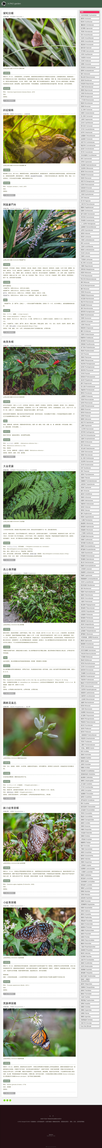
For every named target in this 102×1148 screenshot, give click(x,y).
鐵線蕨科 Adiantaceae (87, 523)
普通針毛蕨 (33, 553)
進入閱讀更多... (10, 100)
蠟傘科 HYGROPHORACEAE (89, 683)
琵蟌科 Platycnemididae (87, 940)
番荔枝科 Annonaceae (87, 44)
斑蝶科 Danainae (85, 826)
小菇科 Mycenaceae (86, 709)
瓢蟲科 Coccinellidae (87, 816)
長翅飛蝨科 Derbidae (87, 1019)
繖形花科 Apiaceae (86, 47)
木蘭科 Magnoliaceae (87, 266)
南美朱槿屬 (27, 345)
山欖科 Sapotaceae (86, 425)
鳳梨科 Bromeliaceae (87, 103)
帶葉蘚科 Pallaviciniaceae (88, 722)
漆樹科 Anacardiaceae (87, 41)
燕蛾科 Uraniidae (85, 1006)
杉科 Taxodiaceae (86, 468)
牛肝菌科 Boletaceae (87, 657)
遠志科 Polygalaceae (17, 706)
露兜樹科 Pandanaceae (87, 341)
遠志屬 (28, 706)
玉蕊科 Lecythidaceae (87, 246)
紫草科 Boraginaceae (87, 96)
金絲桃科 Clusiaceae (87, 139)
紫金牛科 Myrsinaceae (87, 302)
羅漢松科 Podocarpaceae (88, 376)
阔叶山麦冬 (13, 326)
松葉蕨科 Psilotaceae (87, 614)
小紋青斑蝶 (9, 902)
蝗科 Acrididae (85, 751)
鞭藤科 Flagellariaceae (87, 207)
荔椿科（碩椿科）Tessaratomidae (86, 980)
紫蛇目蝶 (8, 13)
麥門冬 (5, 293)
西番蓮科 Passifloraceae (88, 344)
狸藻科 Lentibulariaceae (87, 249)
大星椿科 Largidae (86, 865)
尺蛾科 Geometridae (86, 849)
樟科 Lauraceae (85, 243)
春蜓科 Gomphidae (86, 852)
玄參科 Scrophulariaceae (88, 438)
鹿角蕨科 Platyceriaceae (88, 608)
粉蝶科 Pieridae (85, 937)
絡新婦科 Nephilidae (86, 898)
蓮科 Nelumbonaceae (87, 308)
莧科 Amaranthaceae (87, 34)
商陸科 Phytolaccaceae (87, 350)
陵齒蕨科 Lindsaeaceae (87, 572)
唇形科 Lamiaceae (86, 236)
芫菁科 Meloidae (85, 894)
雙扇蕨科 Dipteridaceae (87, 559)
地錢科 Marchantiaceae (87, 702)
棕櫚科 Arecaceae (86, 64)
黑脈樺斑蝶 (9, 1003)
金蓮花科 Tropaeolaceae (88, 484)
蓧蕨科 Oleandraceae (87, 595)
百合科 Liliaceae (15, 208)
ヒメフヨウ (10, 443)
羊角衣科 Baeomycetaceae (88, 653)
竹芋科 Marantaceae (86, 275)
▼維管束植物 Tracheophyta (89, 15)
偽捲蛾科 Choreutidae (87, 793)
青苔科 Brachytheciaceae (88, 663)
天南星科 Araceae (86, 57)
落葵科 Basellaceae (86, 80)
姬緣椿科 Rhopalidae (87, 950)
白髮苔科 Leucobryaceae (88, 696)
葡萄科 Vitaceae (85, 510)
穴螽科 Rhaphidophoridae (88, 946)
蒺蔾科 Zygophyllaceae (87, 516)
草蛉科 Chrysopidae (86, 813)
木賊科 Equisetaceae (87, 552)
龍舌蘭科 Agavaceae (87, 28)
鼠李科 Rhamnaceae (87, 402)
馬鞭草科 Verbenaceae (87, 503)
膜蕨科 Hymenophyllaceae (88, 565)
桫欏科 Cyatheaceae (86, 539)
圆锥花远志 (10, 792)
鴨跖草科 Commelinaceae (88, 145)
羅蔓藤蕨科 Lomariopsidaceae (89, 578)
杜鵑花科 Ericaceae (86, 188)
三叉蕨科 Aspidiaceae (87, 533)
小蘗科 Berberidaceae (87, 87)
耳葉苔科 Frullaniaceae (87, 679)
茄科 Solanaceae (85, 445)
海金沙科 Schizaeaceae (87, 627)
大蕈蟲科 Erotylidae (86, 839)
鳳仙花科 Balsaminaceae (88, 77)
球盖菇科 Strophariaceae (88, 738)
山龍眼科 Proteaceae (87, 396)
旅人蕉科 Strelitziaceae (87, 458)
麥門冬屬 (26, 208)
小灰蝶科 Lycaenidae (87, 871)
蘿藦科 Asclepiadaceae (87, 70)
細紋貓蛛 (33, 176)
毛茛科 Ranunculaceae (87, 399)
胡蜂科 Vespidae (85, 1003)
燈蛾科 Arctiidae (85, 767)
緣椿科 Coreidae (85, 823)
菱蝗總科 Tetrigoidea (86, 972)
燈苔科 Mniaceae (85, 705)
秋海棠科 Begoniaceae (87, 83)
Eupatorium (32, 573)
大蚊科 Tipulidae (85, 997)
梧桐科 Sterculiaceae (87, 455)
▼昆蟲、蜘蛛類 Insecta (87, 748)
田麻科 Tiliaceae (85, 477)
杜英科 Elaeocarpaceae (87, 184)
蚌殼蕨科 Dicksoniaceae (88, 556)
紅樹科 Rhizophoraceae (87, 406)
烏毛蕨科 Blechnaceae (87, 536)
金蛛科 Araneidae (86, 764)
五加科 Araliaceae (86, 60)
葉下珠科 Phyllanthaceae (88, 347)
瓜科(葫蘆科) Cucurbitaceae (89, 155)
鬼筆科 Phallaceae (86, 728)
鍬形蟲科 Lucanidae (86, 885)
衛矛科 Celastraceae (86, 132)
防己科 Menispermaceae (88, 285)
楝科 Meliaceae (85, 282)
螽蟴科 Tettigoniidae (86, 984)
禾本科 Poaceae (85, 373)
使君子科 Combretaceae (88, 142)
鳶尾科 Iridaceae (85, 233)
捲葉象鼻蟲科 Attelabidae (88, 774)
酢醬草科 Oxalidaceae (87, 337)
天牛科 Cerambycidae (87, 787)
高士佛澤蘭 (9, 569)
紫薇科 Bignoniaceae (87, 90)
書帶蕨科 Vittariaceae (87, 634)
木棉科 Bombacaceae (87, 93)
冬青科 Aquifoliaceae (87, 54)
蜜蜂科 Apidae (85, 761)
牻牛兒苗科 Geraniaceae (88, 214)
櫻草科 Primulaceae (86, 393)
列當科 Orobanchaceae (87, 334)
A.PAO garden (14, 3)
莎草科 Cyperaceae (86, 161)
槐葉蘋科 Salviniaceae (87, 621)
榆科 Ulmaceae (85, 490)
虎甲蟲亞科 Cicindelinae (87, 800)
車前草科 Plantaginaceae (88, 363)
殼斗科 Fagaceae (86, 201)
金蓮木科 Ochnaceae (87, 321)
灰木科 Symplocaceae (87, 464)
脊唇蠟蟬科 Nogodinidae (88, 904)
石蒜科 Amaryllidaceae (87, 38)
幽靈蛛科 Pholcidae (86, 927)
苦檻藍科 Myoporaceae (87, 295)
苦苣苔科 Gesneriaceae (87, 217)
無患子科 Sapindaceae (87, 422)
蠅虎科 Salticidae (85, 953)
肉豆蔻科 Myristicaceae (87, 298)
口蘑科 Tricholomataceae (88, 744)
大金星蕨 (8, 466)
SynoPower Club (51, 1135)
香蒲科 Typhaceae (86, 487)
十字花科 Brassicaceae (87, 100)
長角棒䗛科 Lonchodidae (88, 881)
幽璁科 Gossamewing (87, 855)
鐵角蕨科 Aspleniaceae (87, 526)
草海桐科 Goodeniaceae (88, 220)
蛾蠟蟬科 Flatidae (86, 842)
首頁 (82, 12)
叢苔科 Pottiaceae (86, 731)
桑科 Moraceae (85, 288)
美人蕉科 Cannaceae (87, 116)
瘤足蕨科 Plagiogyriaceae (88, 604)
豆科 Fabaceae (85, 197)
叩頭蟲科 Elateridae (86, 832)
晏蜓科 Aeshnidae (86, 754)
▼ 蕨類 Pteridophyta (86, 520)
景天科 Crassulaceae (87, 152)
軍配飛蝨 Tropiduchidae (87, 1000)
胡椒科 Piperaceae (86, 357)
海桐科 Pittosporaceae (87, 360)
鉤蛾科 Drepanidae (86, 829)
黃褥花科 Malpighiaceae (87, 269)
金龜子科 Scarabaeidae (87, 959)
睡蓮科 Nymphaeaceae (87, 315)
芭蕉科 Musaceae (86, 292)
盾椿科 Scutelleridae (86, 963)
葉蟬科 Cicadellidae (86, 797)
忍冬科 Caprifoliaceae (87, 122)
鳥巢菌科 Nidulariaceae (87, 712)
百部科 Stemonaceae (87, 451)
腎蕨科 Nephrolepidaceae (88, 591)
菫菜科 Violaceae (85, 507)
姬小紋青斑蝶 (11, 807)
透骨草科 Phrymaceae (87, 370)
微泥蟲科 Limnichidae (87, 878)
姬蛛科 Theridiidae (86, 990)
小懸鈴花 (21, 450)
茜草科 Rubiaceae (86, 412)
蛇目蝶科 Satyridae (16, 16)
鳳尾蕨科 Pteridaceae (87, 617)
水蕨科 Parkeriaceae (86, 601)
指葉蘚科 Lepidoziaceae (87, 692)
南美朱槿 (8, 341)
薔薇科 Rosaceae (86, 409)
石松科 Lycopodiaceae (87, 582)
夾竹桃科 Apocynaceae (87, 51)
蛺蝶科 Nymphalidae (16, 811)
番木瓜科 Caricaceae (87, 126)
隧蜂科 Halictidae (86, 858)
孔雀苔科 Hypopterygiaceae (88, 689)
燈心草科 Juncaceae (86, 262)
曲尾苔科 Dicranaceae (87, 670)
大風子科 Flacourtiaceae (88, 204)
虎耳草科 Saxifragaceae (87, 432)
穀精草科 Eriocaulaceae (87, 191)
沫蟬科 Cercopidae (86, 790)
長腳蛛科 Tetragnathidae (88, 987)
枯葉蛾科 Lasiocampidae (88, 868)
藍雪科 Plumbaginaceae (87, 367)
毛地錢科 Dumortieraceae (88, 673)
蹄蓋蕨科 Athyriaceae (87, 530)
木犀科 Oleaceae (85, 324)
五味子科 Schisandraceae (88, 435)
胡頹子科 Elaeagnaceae (87, 181)
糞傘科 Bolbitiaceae (86, 660)
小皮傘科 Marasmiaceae (88, 699)
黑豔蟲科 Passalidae (86, 920)
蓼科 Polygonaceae (86, 383)
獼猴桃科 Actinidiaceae (87, 25)
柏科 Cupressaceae (86, 158)
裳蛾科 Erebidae (85, 836)
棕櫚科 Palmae (85, 1013)
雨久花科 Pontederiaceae (88, 386)
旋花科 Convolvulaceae (87, 148)
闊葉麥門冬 (9, 204)
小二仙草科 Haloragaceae (88, 223)
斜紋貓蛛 (8, 110)
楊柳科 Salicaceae (86, 419)
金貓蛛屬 (27, 114)
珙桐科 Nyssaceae (86, 318)
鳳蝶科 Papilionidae (86, 917)
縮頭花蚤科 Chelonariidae (88, 806)
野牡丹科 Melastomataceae (88, 279)
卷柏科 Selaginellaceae (87, 624)
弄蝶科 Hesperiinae (86, 862)
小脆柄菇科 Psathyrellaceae (89, 735)
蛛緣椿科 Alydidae (86, 758)
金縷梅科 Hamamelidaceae (88, 227)
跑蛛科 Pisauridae (86, 933)
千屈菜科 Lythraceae (86, 259)
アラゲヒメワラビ (12, 546)
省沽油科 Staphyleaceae (88, 448)
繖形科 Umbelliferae (86, 494)
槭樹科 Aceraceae (86, 18)
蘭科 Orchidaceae (86, 331)
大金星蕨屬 (33, 470)
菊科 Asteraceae (15, 573)
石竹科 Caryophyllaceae (87, 129)
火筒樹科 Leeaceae (86, 569)
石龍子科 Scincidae (86, 1023)
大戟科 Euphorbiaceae (87, 194)
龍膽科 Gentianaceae (87, 210)
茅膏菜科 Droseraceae (87, 174)
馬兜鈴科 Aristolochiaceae (88, 67)
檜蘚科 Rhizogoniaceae (87, 718)
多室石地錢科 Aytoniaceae (88, 650)
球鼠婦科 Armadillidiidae (88, 771)
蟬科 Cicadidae (85, 803)
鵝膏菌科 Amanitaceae (87, 644)
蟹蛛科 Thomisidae (86, 993)
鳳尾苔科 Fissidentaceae (88, 676)
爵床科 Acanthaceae (86, 21)
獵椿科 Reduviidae (86, 943)
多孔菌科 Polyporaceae (87, 715)
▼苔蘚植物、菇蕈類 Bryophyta (89, 637)
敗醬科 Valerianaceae (87, 500)
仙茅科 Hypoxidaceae (87, 230)
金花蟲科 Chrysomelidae (88, 810)
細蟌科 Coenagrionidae (87, 819)
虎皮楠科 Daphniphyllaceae (88, 165)
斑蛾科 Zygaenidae (86, 1010)
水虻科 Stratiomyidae (87, 966)
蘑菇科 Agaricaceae (86, 640)
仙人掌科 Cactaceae (86, 109)
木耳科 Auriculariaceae (87, 647)
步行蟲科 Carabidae (86, 784)
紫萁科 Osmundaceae (87, 598)
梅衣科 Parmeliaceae (87, 725)
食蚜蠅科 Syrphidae (86, 969)
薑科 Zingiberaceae (86, 513)
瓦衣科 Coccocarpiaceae (88, 666)
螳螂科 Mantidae (85, 891)
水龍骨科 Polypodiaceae (88, 611)
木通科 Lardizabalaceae (87, 240)
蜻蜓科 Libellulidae (86, 875)
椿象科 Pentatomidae (87, 924)
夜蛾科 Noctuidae (86, 901)
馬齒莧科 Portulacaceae (87, 389)
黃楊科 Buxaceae (86, 106)
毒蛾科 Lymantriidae (86, 888)
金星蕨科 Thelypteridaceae (18, 470)
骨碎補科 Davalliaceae (87, 543)
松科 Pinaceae (85, 354)
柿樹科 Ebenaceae (86, 178)
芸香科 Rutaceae (85, 416)
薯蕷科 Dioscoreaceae (87, 171)
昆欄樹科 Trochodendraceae (89, 481)
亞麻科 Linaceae (85, 256)
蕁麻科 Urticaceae (86, 497)
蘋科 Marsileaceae (86, 588)
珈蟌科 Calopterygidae (87, 780)
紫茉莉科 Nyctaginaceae (88, 311)
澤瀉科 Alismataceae (87, 31)
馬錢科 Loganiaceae (86, 575)
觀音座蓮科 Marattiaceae (88, 585)
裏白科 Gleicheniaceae (87, 562)
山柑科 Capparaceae (87, 119)
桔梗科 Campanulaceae (87, 113)
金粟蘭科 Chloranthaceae (88, 135)
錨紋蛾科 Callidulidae (87, 777)
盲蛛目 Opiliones (85, 911)
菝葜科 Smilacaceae (86, 442)
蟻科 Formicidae (85, 845)
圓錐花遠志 (9, 702)
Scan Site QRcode (86, 1026)
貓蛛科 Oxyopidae (16, 114)
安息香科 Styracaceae (87, 461)
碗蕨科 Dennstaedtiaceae (88, 546)
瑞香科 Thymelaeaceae (87, 474)
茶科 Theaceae (85, 471)
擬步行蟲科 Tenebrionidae (88, 976)
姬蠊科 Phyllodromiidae (87, 930)
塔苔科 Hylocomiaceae (87, 686)
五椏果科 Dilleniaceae (87, 168)
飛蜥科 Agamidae (86, 1016)
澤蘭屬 (25, 573)
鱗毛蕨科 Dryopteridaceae (88, 549)
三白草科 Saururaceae (87, 429)
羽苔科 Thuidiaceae (86, 741)
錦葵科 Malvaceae (16, 345)
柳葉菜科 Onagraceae (87, 328)
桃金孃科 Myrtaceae (86, 305)
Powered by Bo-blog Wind (51, 1146)
